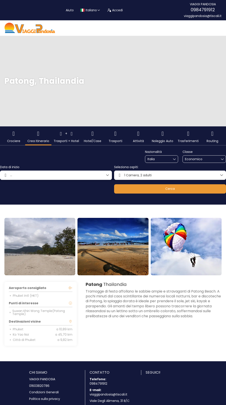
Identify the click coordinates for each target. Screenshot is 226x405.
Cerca (170, 188)
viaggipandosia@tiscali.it (203, 16)
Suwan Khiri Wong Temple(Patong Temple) (37, 312)
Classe (188, 152)
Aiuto (70, 10)
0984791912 (203, 10)
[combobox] (158, 159)
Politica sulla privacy (44, 399)
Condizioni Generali (44, 392)
